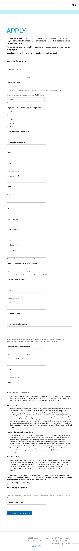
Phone (9, 163)
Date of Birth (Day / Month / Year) (19, 131)
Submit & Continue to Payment (19, 513)
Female (12, 123)
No (11, 115)
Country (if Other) (13, 251)
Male (11, 127)
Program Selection (14, 82)
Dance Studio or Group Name (17, 142)
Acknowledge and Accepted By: (20, 483)
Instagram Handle (13, 176)
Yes (11, 111)
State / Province (13, 219)
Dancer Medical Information (17, 324)
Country (10, 240)
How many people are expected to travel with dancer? (26, 95)
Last (28, 77)
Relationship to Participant (16, 279)
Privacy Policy (57, 543)
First (8, 77)
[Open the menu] (74, 5)
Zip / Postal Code (13, 230)
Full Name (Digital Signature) (18, 488)
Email (9, 153)
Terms (67, 543)
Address (10, 186)
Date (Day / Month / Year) (16, 502)
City (8, 209)
